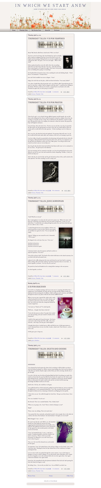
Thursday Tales (23, 30)
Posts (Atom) (54, 481)
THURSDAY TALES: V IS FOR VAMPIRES (46, 38)
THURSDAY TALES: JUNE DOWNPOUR (46, 201)
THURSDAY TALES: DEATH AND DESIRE (47, 349)
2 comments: (55, 92)
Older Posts (70, 476)
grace (33, 340)
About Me (47, 30)
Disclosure (56, 30)
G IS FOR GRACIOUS (37, 287)
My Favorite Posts (36, 30)
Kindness (37, 340)
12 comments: (56, 338)
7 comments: (55, 276)
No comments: (56, 190)
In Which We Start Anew (39, 92)
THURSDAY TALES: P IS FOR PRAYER (45, 102)
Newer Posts (31, 476)
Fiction (33, 94)
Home (13, 30)
